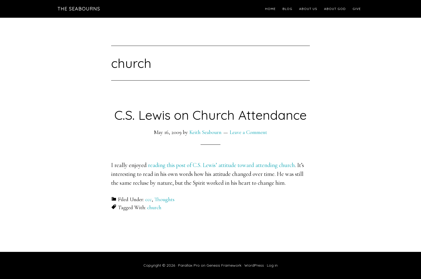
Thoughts (164, 199)
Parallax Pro (189, 265)
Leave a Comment (248, 132)
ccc (148, 199)
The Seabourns (78, 9)
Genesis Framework (223, 265)
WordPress (254, 265)
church (154, 207)
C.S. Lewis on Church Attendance (210, 115)
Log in (272, 265)
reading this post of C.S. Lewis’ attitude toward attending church (221, 165)
